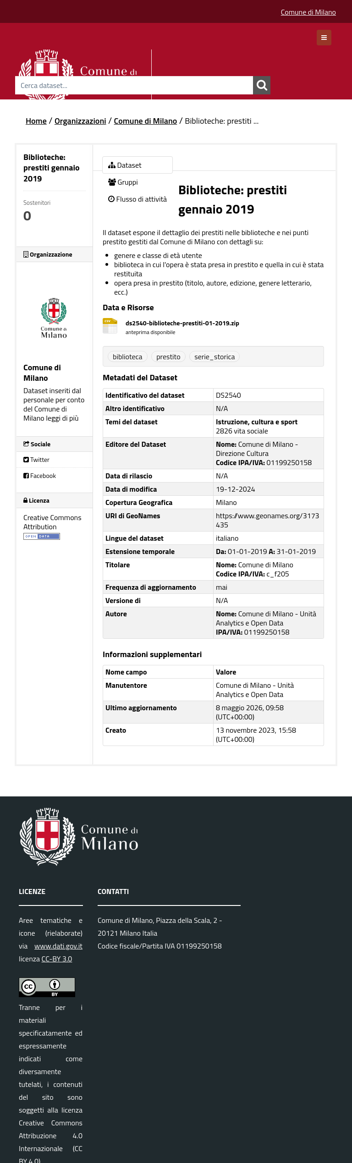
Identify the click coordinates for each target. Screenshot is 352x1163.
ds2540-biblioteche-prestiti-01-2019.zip (182, 323)
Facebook (39, 475)
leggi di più (62, 417)
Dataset (125, 164)
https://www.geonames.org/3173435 (267, 520)
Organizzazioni (80, 121)
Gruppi (123, 181)
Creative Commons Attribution (52, 522)
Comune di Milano (308, 11)
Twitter (36, 459)
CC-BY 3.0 (57, 958)
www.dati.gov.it (58, 945)
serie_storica (214, 356)
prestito (168, 356)
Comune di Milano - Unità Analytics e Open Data (255, 690)
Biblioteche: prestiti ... (221, 121)
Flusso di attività (137, 198)
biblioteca (128, 356)
